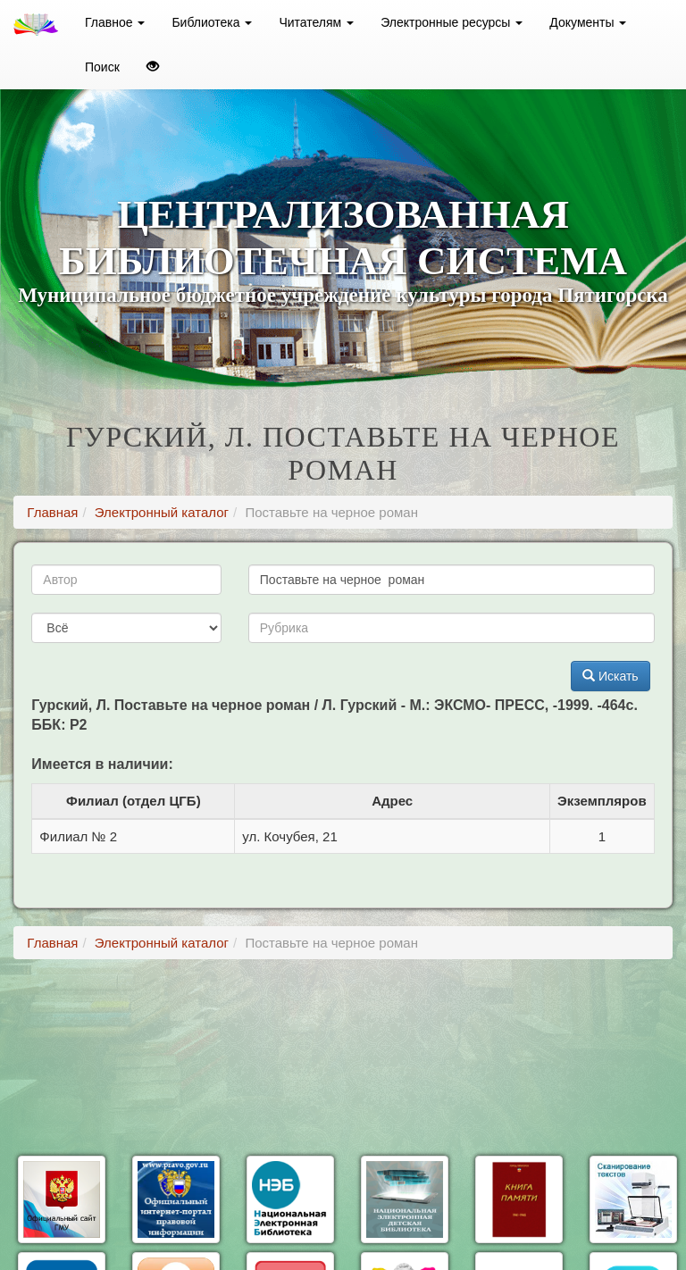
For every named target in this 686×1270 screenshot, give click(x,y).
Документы (587, 22)
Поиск (102, 67)
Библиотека (212, 22)
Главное (115, 22)
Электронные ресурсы (452, 22)
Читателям (316, 22)
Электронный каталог (162, 512)
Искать (610, 676)
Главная (52, 512)
